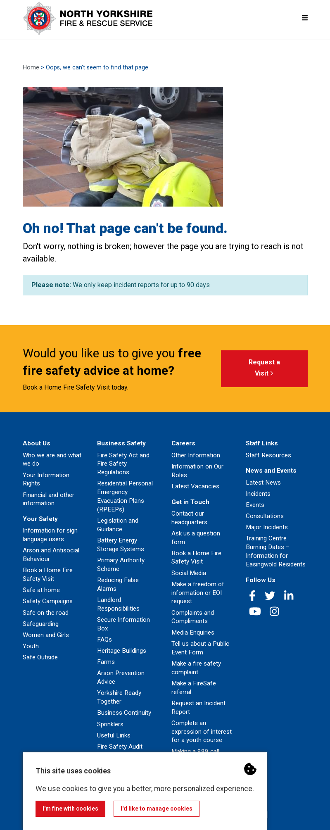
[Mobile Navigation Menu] (305, 18)
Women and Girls (46, 635)
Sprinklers (110, 724)
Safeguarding (41, 624)
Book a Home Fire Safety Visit (48, 574)
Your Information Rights (46, 479)
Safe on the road (46, 612)
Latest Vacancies (195, 486)
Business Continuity (124, 712)
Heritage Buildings (121, 650)
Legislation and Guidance (117, 525)
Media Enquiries (192, 632)
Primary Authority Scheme (121, 565)
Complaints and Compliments (192, 617)
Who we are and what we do (52, 460)
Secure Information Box (123, 624)
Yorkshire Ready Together (119, 697)
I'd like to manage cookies (156, 808)
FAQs (104, 639)
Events (255, 505)
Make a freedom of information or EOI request (197, 592)
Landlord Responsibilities (118, 604)
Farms (106, 662)
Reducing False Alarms (118, 584)
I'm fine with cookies (70, 808)
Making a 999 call (195, 751)
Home (31, 67)
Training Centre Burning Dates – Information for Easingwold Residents (276, 551)
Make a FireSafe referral (193, 688)
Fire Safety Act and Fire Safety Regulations (123, 464)
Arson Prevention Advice (121, 677)
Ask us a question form (195, 538)
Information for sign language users (50, 535)
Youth (31, 646)
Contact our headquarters (189, 518)
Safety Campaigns (48, 601)
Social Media (188, 573)
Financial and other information (48, 499)
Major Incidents (267, 527)
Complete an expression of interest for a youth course (201, 731)
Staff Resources (268, 455)
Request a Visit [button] (264, 369)
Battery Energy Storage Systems (120, 545)
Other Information (195, 455)
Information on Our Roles (197, 471)
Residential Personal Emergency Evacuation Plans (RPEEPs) (125, 496)
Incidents (258, 493)
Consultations (265, 516)
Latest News (263, 482)
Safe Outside (40, 657)
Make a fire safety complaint (196, 668)
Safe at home (41, 590)
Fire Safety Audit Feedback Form (119, 751)
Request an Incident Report (198, 707)
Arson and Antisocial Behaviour (51, 555)
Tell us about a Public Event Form (200, 648)
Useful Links (114, 735)
